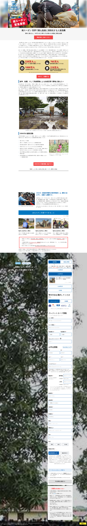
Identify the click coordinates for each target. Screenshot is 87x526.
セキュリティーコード (54, 339)
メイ (62, 357)
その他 (60, 290)
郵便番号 (50, 393)
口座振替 (66, 301)
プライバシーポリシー (55, 470)
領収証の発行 (51, 449)
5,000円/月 (60, 286)
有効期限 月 (51, 331)
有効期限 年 (64, 331)
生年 (49, 434)
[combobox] (53, 334)
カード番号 (51, 318)
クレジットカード (54, 301)
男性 (52, 444)
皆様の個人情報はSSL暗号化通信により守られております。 (60, 477)
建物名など (50, 427)
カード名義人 (51, 324)
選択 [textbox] (51, 334)
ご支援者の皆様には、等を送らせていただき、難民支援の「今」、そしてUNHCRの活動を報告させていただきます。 (61, 474)
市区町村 (50, 407)
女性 (58, 444)
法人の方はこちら (25, 263)
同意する (82, 523)
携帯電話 (61, 375)
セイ (49, 357)
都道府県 (50, 400)
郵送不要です (64, 453)
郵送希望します (54, 453)
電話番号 (50, 375)
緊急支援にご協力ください (43, 37)
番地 (49, 420)
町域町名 (50, 414)
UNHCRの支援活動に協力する (43, 164)
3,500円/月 (60, 274)
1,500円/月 (60, 270)
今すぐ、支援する (43, 76)
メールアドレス (52, 364)
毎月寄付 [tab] (55, 262)
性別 (49, 441)
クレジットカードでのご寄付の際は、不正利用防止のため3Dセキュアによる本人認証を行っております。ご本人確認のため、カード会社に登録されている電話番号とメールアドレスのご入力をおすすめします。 (60, 388)
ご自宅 (60, 381)
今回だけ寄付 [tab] (66, 262)
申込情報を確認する (60, 481)
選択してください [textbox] (54, 403)
